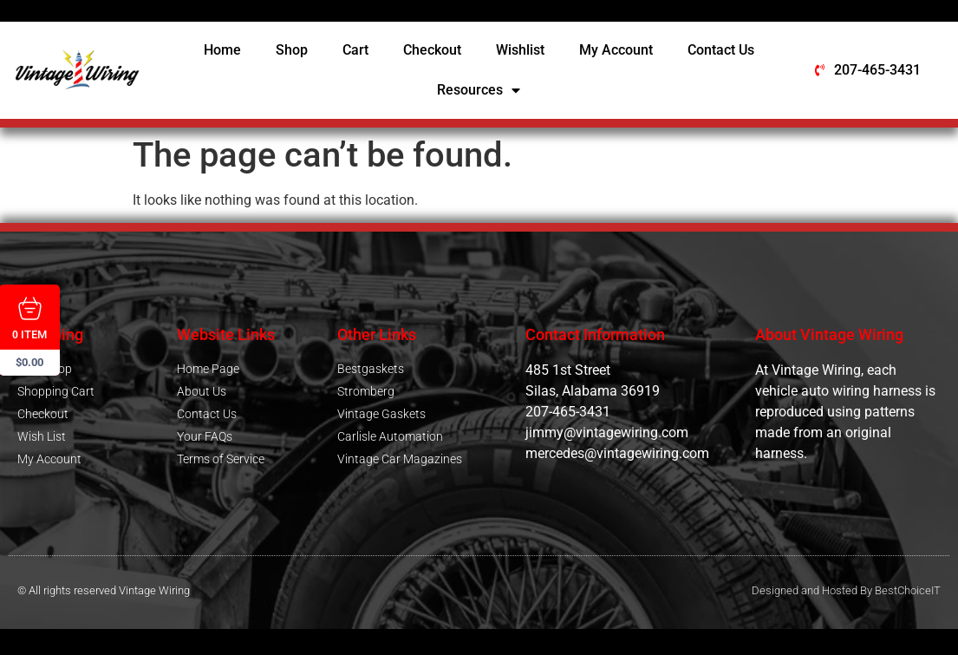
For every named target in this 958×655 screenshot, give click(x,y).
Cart (355, 50)
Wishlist (520, 50)
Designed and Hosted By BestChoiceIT (846, 590)
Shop (292, 50)
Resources (478, 90)
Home (222, 50)
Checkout (432, 50)
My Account (616, 50)
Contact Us (721, 50)
